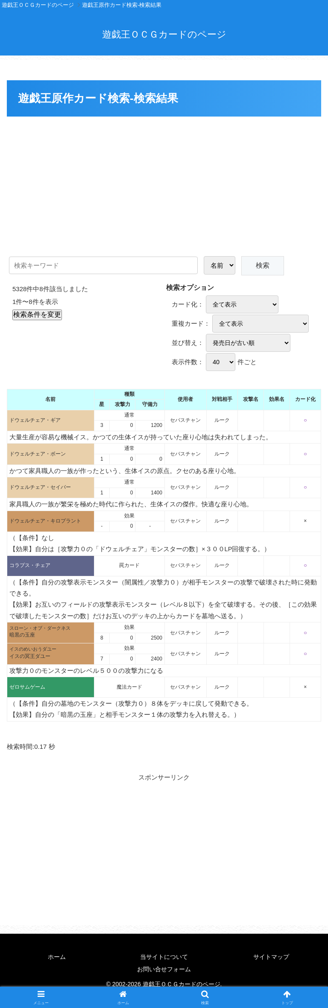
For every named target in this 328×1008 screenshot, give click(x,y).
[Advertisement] (164, 183)
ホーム (57, 956)
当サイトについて (164, 956)
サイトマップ (271, 956)
